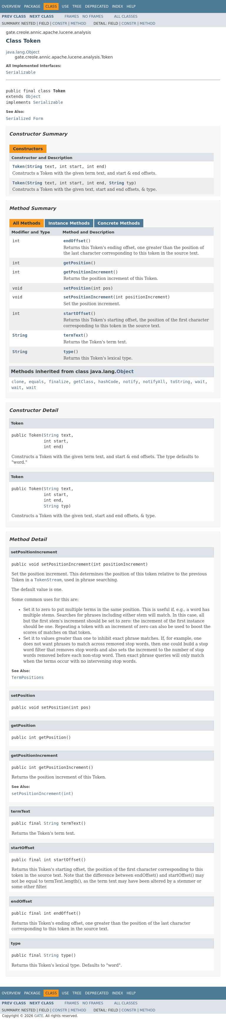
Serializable (21, 72)
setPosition (77, 288)
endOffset (75, 240)
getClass (83, 381)
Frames (72, 16)
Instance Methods (68, 223)
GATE (38, 1016)
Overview (11, 6)
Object (33, 96)
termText (73, 335)
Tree (77, 6)
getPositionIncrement (88, 272)
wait (200, 381)
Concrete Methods (119, 223)
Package (32, 6)
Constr (59, 23)
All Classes (125, 16)
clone (17, 381)
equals (36, 381)
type (69, 351)
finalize (58, 381)
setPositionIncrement (88, 297)
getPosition (77, 262)
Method (78, 23)
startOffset (77, 313)
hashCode (108, 381)
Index (117, 6)
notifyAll (154, 381)
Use (65, 6)
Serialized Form (24, 118)
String (34, 166)
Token (18, 166)
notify (130, 381)
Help (131, 6)
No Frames (92, 16)
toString (180, 381)
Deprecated (97, 6)
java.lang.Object (22, 52)
